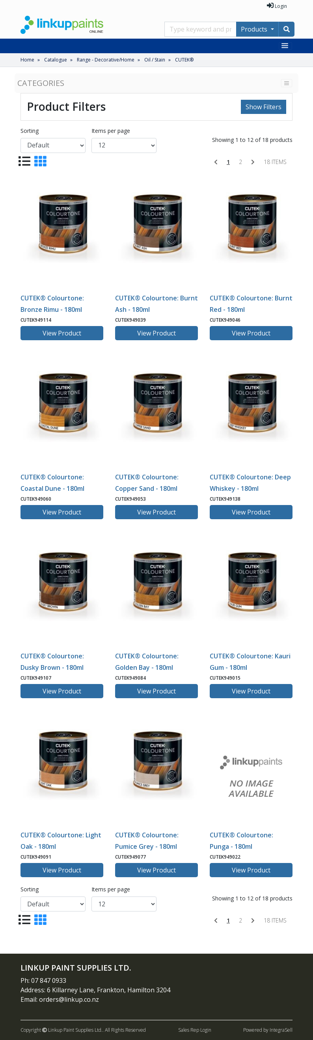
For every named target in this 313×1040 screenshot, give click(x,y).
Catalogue (55, 59)
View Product (62, 333)
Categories (40, 83)
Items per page (110, 130)
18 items (275, 162)
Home (27, 59)
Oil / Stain (154, 59)
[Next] (252, 162)
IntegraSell (281, 1030)
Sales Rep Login (194, 1030)
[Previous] (215, 162)
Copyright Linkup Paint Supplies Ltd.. (62, 1030)
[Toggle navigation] (285, 46)
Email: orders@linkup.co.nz (59, 999)
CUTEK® (184, 59)
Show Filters (263, 107)
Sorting (29, 130)
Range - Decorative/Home (105, 59)
